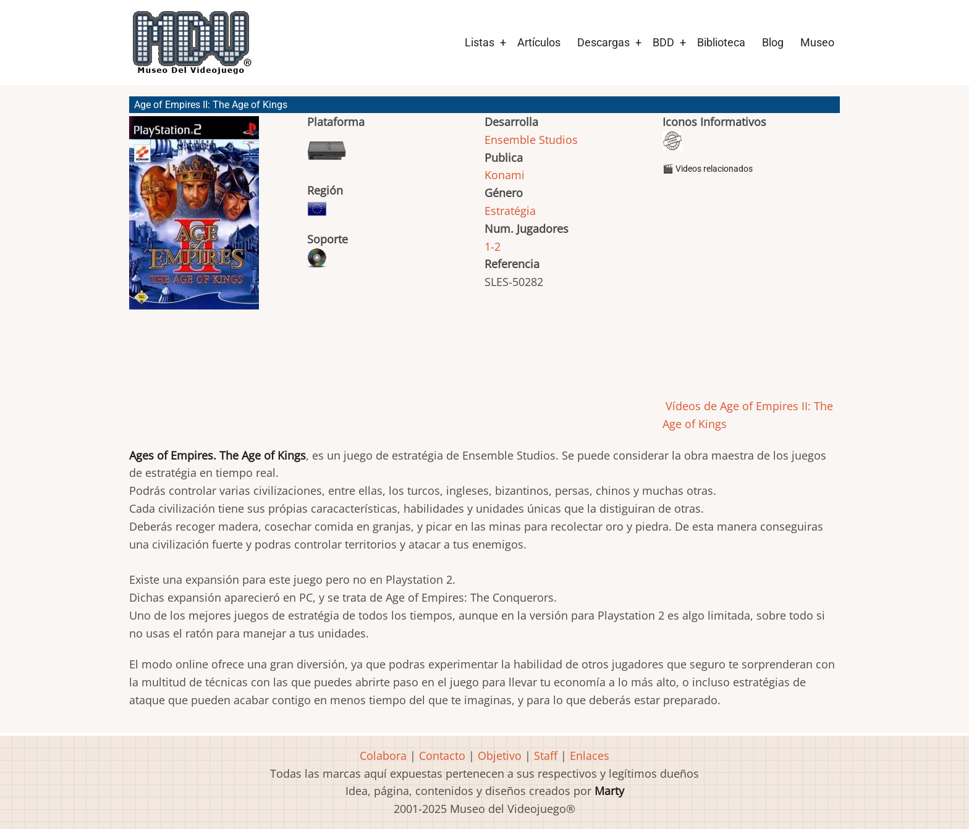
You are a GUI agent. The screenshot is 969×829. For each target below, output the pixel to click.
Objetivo (500, 755)
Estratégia (510, 210)
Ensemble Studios (531, 139)
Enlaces (589, 755)
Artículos (539, 42)
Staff (545, 755)
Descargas (603, 42)
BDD (663, 42)
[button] (194, 218)
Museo (817, 42)
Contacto (442, 755)
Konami (505, 174)
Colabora (383, 755)
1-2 (493, 246)
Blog (773, 42)
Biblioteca (721, 42)
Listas (479, 42)
